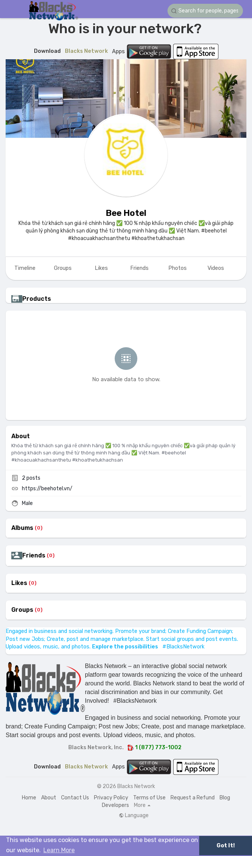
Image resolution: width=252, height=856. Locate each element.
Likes (19, 583)
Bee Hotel (126, 213)
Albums (22, 528)
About (48, 797)
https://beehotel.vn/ (47, 488)
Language (134, 815)
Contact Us (75, 797)
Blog (225, 797)
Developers (115, 805)
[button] (205, 10)
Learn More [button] (59, 850)
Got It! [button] (226, 845)
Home (29, 797)
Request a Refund (193, 797)
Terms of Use (149, 797)
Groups (22, 610)
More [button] (142, 805)
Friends (33, 556)
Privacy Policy (111, 797)
